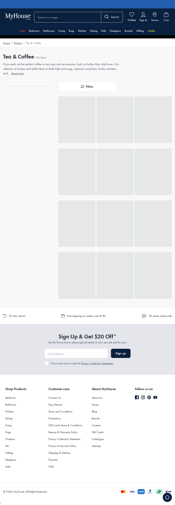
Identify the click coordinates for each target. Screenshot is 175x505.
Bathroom (49, 31)
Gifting (140, 31)
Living (61, 31)
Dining (93, 31)
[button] (86, 86)
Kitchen (82, 31)
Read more (18, 73)
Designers (115, 31)
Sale (22, 31)
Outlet (151, 31)
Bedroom (34, 31)
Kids (103, 31)
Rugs (71, 31)
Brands (128, 31)
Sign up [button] (121, 353)
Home (6, 43)
